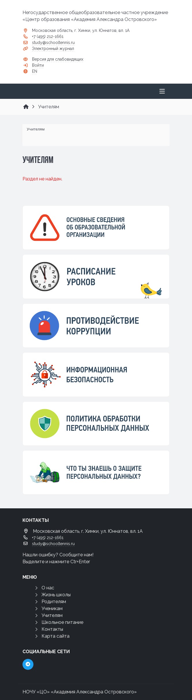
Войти (38, 65)
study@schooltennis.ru (53, 42)
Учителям (52, 615)
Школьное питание (62, 622)
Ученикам (52, 608)
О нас (48, 588)
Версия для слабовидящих (57, 59)
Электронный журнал (53, 48)
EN (34, 71)
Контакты (52, 629)
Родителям (54, 601)
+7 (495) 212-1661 (47, 36)
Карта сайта (55, 636)
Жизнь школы (56, 594)
